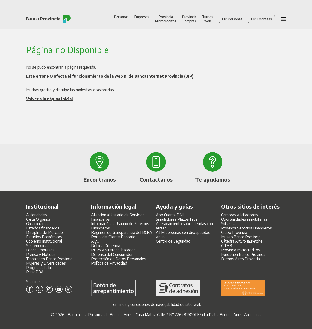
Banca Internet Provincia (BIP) (164, 76)
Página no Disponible (67, 49)
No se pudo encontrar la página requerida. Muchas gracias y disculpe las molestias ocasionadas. (109, 87)
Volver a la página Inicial (49, 98)
